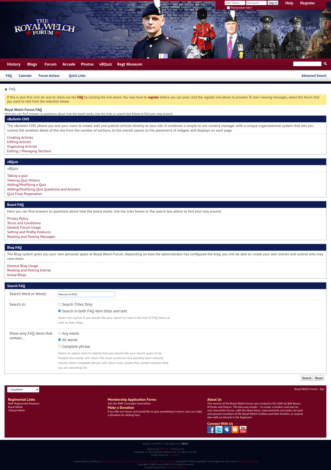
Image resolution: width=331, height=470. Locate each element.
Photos (87, 64)
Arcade (68, 64)
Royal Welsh (15, 407)
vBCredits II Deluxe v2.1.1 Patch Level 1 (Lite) (124, 461)
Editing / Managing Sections (29, 151)
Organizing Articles (22, 146)
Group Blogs (16, 274)
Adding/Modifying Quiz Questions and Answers (44, 189)
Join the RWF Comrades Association (129, 403)
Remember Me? (239, 7)
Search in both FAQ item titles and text (92, 311)
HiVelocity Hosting (248, 461)
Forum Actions (49, 75)
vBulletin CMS (18, 119)
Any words (68, 333)
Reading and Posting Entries (29, 270)
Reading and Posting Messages (31, 236)
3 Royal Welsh (16, 410)
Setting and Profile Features (29, 232)
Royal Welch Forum (306, 389)
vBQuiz (105, 64)
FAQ (9, 75)
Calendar (25, 75)
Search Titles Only (75, 304)
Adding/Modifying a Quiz (26, 184)
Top (322, 389)
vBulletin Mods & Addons (162, 461)
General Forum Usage (24, 227)
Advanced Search (313, 75)
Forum (51, 64)
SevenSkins (174, 454)
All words (68, 339)
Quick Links (77, 75)
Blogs (32, 64)
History (13, 64)
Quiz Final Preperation (24, 193)
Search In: (17, 304)
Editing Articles (19, 141)
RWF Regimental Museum (23, 403)
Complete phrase (74, 346)
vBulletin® (165, 448)
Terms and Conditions (24, 223)
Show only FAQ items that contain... (30, 336)
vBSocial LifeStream (176, 467)
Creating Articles (20, 137)
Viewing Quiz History (23, 180)
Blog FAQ (14, 247)
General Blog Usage (22, 265)
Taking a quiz (17, 175)
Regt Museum (129, 64)
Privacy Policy (17, 218)
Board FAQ (15, 204)
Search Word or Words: (28, 293)
